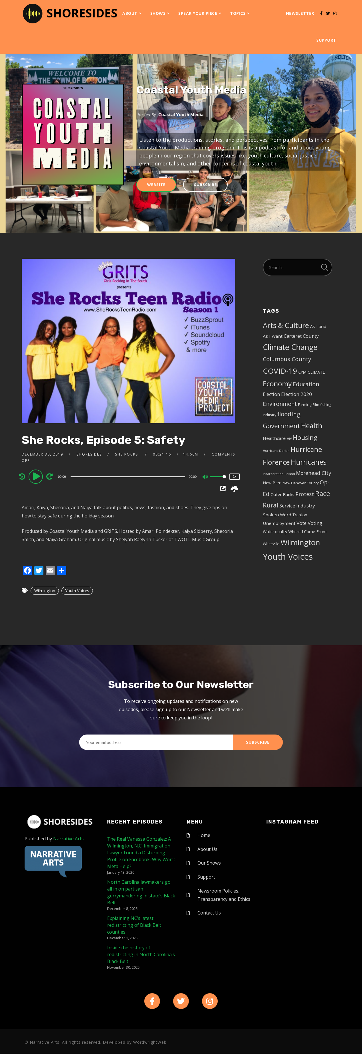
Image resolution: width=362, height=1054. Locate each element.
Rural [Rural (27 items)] (270, 505)
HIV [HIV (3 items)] (289, 439)
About (129, 13)
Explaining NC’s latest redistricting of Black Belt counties (134, 925)
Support (326, 40)
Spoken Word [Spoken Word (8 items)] (277, 514)
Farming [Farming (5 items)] (304, 404)
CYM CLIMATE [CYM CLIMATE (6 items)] (311, 372)
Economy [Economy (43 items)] (277, 383)
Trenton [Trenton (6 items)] (299, 514)
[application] (128, 476)
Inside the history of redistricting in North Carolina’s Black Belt (141, 954)
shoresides (89, 454)
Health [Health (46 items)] (311, 425)
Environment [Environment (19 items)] (280, 404)
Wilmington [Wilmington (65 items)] (300, 542)
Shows (158, 13)
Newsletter (300, 13)
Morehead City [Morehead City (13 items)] (313, 473)
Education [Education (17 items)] (306, 384)
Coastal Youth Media (191, 89)
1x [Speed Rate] (234, 476)
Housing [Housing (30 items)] (305, 437)
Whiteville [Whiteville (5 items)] (271, 543)
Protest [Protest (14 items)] (304, 494)
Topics (237, 13)
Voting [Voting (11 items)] (315, 523)
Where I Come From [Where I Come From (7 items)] (307, 531)
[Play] (36, 476)
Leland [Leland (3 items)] (290, 474)
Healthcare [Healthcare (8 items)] (274, 438)
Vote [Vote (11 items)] (302, 523)
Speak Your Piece (197, 13)
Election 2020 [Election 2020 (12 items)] (296, 394)
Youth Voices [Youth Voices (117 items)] (288, 556)
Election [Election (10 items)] (271, 394)
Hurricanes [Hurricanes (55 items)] (309, 462)
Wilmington (44, 590)
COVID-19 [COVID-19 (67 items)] (280, 371)
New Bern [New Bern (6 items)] (272, 482)
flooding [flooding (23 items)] (288, 414)
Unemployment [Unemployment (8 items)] (279, 523)
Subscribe (205, 184)
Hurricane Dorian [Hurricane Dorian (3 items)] (276, 451)
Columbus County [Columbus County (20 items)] (287, 359)
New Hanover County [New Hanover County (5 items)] (301, 482)
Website (156, 184)
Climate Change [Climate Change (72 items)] (290, 347)
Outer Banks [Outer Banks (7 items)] (282, 494)
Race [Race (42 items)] (322, 493)
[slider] (128, 476)
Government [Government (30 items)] (281, 426)
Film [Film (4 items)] (316, 404)
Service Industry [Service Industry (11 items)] (297, 505)
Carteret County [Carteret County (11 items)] (301, 336)
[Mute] (205, 477)
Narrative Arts (68, 838)
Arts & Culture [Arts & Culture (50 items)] (286, 325)
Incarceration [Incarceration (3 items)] (273, 474)
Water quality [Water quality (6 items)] (275, 531)
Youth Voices (77, 590)
